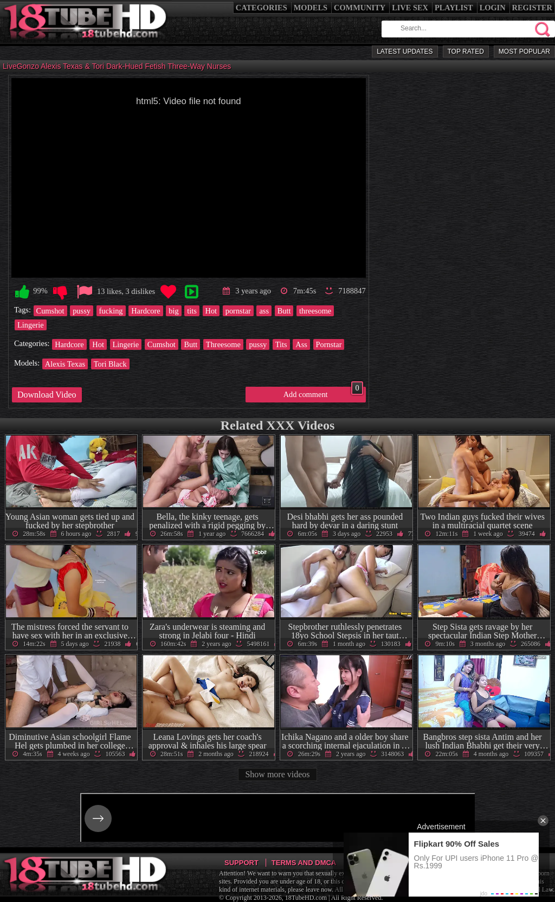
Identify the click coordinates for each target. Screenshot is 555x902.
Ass (301, 344)
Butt (284, 310)
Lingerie (30, 325)
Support (241, 863)
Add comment (323, 393)
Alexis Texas (65, 364)
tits (192, 310)
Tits (281, 344)
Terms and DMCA (304, 863)
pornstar (238, 310)
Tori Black (110, 364)
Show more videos (277, 774)
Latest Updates (405, 51)
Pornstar (329, 344)
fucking (111, 310)
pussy (82, 310)
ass (264, 310)
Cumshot (50, 310)
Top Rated (466, 51)
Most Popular (524, 51)
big (173, 310)
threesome (315, 310)
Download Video (46, 394)
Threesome (223, 344)
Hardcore (145, 310)
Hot (211, 310)
